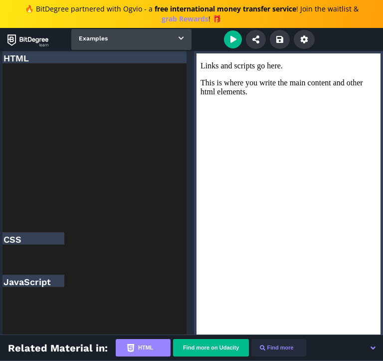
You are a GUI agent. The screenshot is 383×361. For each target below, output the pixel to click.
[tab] (143, 348)
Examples (93, 38)
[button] (373, 348)
